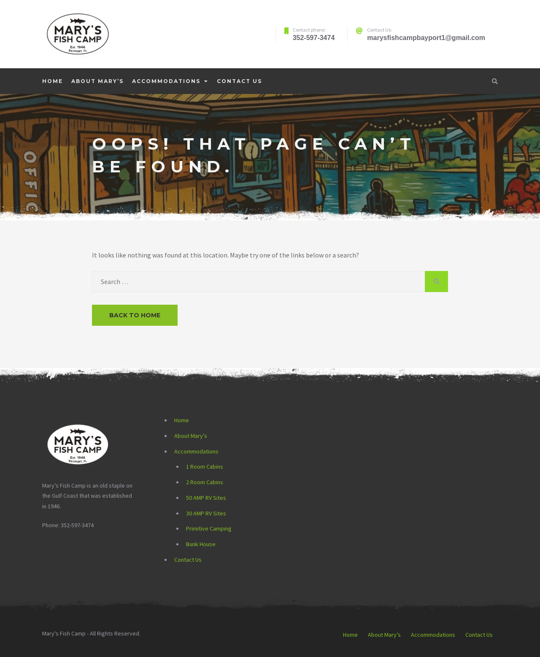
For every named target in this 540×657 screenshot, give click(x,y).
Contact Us (239, 81)
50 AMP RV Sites (206, 497)
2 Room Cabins (204, 482)
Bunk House (201, 544)
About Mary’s (97, 81)
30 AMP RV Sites (206, 513)
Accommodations (166, 81)
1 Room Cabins (204, 466)
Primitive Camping (209, 528)
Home (52, 81)
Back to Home (134, 315)
